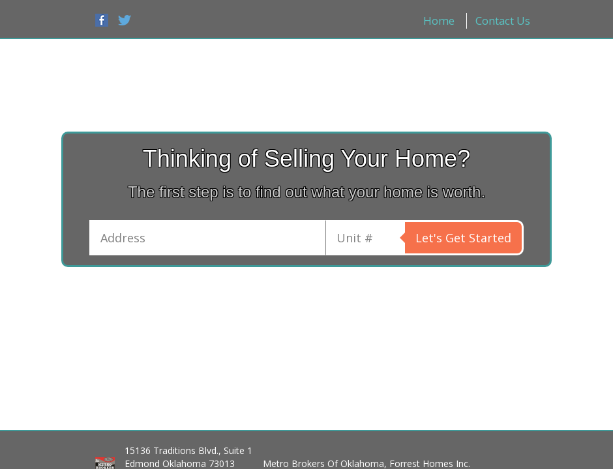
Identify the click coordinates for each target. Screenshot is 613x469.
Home (439, 20)
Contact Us (502, 20)
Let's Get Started (463, 238)
